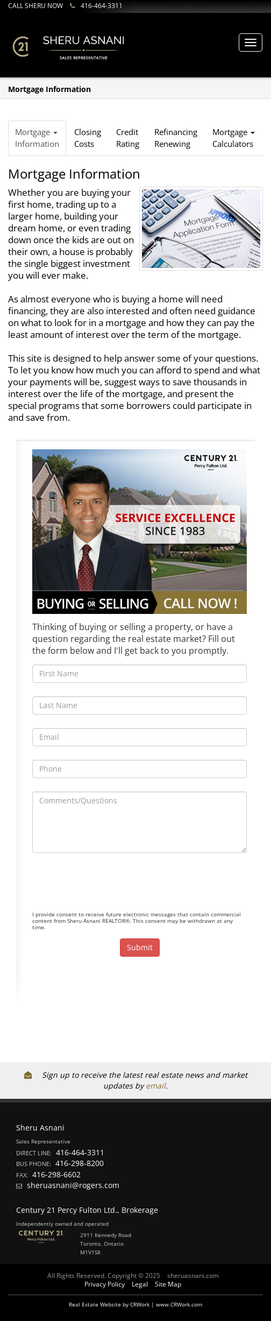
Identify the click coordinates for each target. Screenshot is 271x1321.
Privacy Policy (104, 1284)
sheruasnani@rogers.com (73, 1185)
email (156, 1085)
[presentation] (114, 887)
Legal (140, 1284)
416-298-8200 (79, 1163)
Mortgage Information (37, 137)
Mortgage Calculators (233, 137)
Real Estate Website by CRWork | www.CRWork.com (135, 1304)
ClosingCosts (87, 137)
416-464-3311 (102, 5)
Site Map (168, 1284)
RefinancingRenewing (175, 137)
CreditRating (127, 137)
